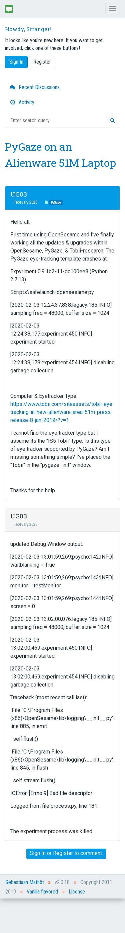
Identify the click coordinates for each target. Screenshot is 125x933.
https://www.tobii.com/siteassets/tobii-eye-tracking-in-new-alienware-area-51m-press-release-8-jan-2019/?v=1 (62, 412)
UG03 (18, 194)
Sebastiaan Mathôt (24, 882)
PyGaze (56, 202)
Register (42, 62)
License (77, 891)
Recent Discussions (35, 87)
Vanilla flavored (42, 891)
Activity (22, 102)
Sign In (16, 62)
